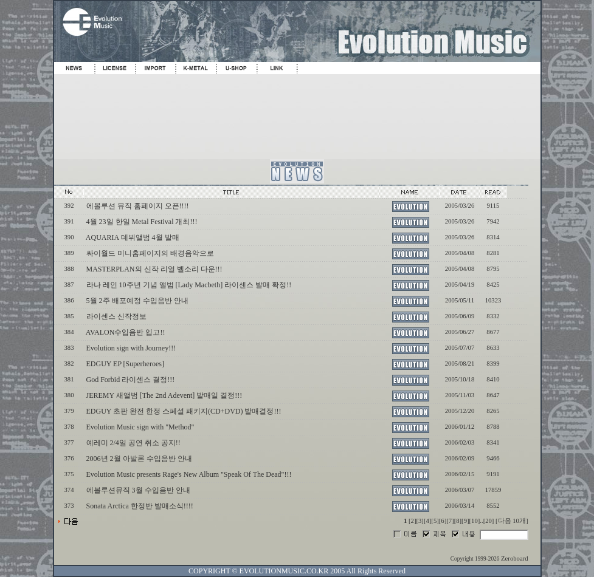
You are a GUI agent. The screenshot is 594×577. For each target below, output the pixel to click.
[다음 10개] (512, 520)
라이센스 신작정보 (116, 316)
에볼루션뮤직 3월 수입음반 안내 (138, 490)
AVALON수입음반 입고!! (125, 332)
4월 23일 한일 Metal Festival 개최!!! (142, 221)
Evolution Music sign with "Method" (140, 427)
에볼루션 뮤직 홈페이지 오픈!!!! (137, 206)
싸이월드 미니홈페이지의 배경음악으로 (150, 253)
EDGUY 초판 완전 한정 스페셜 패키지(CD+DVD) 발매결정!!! (183, 411)
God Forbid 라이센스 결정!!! (130, 379)
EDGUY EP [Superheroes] (125, 364)
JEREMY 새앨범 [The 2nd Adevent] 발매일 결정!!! (164, 395)
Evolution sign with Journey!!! (131, 348)
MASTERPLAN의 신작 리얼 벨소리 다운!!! (154, 269)
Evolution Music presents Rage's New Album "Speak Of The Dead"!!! (189, 474)
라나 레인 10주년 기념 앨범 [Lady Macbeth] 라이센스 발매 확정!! (189, 285)
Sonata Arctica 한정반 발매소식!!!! (139, 506)
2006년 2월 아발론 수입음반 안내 (139, 458)
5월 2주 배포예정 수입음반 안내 (137, 300)
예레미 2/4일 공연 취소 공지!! (133, 443)
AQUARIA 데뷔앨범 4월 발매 (132, 237)
